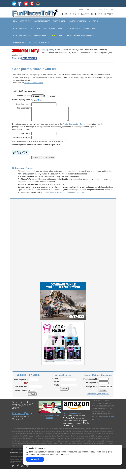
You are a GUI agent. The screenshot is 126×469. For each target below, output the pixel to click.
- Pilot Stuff (60, 35)
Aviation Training (84, 35)
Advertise (75, 28)
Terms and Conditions (94, 9)
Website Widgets (22, 42)
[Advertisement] (63, 221)
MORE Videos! (40, 35)
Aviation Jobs (60, 21)
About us (62, 28)
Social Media (41, 42)
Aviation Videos (22, 35)
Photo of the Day (46, 28)
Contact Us (110, 9)
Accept (35, 459)
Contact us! (89, 28)
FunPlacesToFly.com (18, 450)
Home (81, 9)
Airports (93, 21)
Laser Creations (77, 21)
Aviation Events (42, 21)
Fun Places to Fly (22, 21)
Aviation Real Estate (23, 28)
